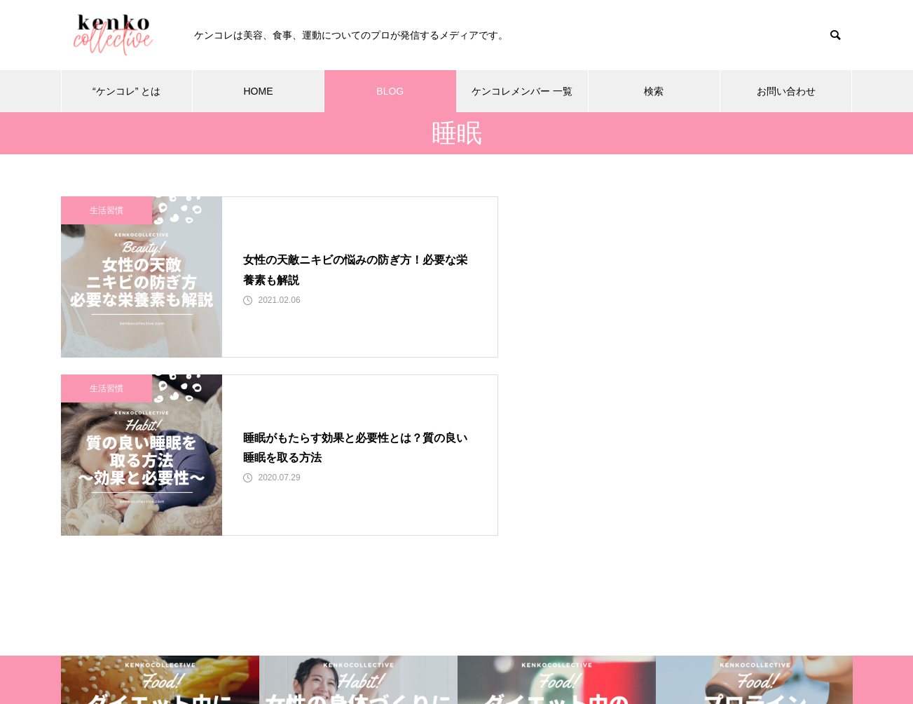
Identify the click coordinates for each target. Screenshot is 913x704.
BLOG (390, 91)
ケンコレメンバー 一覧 (522, 91)
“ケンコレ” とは (126, 91)
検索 (654, 91)
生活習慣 (106, 210)
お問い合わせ (786, 91)
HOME (258, 91)
